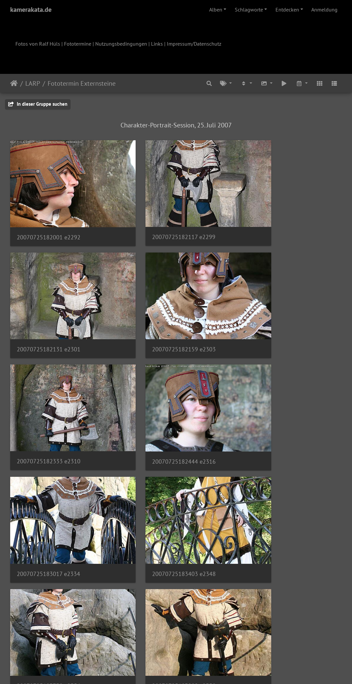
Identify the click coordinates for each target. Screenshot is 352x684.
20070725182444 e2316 (276, 319)
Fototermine (77, 43)
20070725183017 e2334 (48, 416)
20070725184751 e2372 (48, 611)
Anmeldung (324, 9)
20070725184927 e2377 (276, 611)
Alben (215, 9)
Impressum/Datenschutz (194, 43)
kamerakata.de (31, 9)
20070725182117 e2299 (162, 221)
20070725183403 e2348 (162, 416)
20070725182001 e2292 (48, 222)
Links (157, 43)
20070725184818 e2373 (162, 611)
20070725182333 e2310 (162, 319)
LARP (32, 83)
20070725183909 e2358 (48, 514)
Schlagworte (249, 9)
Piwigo (189, 670)
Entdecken (287, 9)
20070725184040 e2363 (276, 514)
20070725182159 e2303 (48, 319)
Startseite (14, 83)
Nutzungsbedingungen (121, 43)
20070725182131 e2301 (276, 221)
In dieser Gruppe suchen (37, 104)
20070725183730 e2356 (276, 416)
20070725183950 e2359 (162, 514)
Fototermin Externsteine (82, 83)
